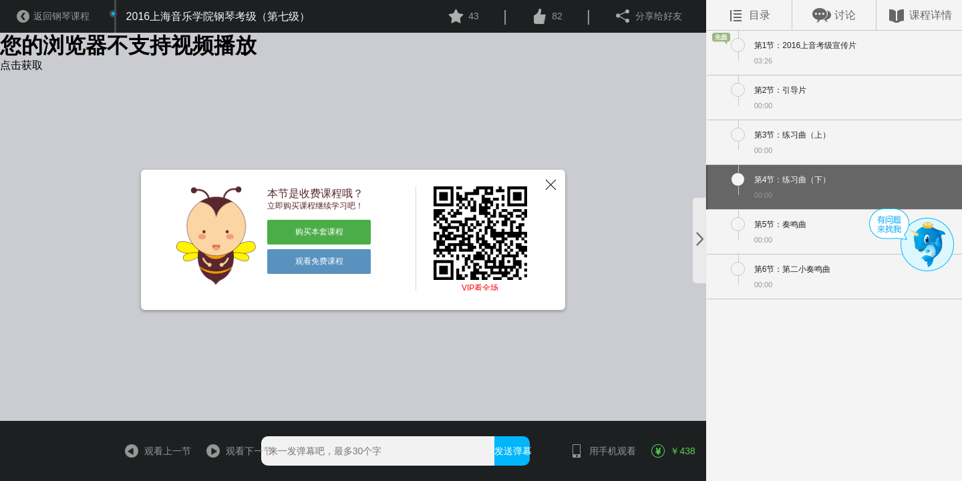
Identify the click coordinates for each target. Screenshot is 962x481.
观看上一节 (152, 451)
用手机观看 (597, 451)
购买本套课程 (319, 231)
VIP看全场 (480, 288)
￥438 (673, 451)
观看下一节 (233, 451)
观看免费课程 (319, 261)
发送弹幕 (512, 451)
